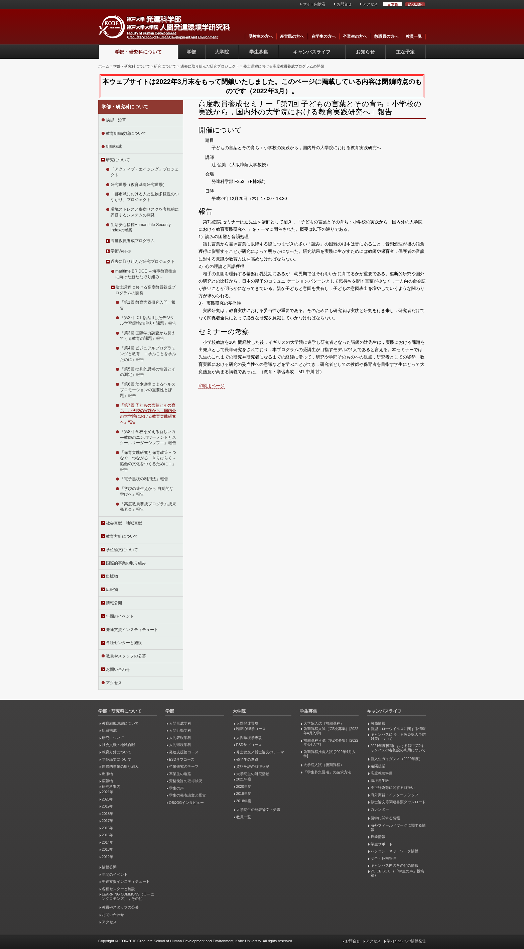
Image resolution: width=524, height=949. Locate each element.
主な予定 (405, 52)
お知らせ (365, 52)
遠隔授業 (378, 766)
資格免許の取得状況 (185, 781)
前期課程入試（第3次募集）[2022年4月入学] (330, 731)
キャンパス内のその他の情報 (394, 865)
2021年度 (243, 779)
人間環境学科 (180, 745)
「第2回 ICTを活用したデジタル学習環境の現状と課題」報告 (148, 320)
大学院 (222, 52)
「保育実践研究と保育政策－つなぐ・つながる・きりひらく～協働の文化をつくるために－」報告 (148, 460)
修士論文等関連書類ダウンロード (398, 802)
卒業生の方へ (355, 36)
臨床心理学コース (251, 729)
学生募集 (258, 52)
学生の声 (176, 788)
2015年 (107, 835)
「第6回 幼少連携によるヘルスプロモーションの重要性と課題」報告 (147, 390)
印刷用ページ (212, 385)
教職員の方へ (386, 36)
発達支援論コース (184, 752)
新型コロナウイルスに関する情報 (398, 729)
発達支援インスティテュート (132, 629)
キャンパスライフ (312, 52)
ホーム (103, 66)
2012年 (107, 857)
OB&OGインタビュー (186, 803)
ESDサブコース (182, 759)
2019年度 (243, 794)
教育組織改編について (126, 133)
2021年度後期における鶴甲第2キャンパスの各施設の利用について (398, 748)
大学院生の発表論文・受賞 (258, 810)
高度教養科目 (382, 773)
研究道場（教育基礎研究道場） (139, 184)
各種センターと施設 (124, 642)
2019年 (107, 806)
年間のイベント (120, 616)
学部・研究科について (138, 52)
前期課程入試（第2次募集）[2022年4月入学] (330, 742)
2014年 (107, 842)
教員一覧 (414, 36)
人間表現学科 (180, 738)
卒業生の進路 (180, 774)
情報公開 (114, 603)
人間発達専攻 (247, 723)
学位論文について (122, 549)
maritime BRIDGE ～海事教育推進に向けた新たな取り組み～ (145, 274)
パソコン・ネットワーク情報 (394, 851)
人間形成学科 (180, 723)
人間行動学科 (180, 730)
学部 (191, 52)
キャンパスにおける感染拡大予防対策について (398, 736)
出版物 (112, 576)
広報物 (112, 589)
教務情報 (378, 723)
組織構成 (114, 146)
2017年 (107, 821)
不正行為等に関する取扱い (393, 787)
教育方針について (122, 536)
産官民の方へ (292, 36)
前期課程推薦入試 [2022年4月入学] (329, 754)
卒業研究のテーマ (184, 766)
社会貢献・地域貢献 (124, 523)
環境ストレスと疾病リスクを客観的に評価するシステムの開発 (145, 212)
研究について (165, 66)
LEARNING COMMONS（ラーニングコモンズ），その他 (128, 896)
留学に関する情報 (385, 818)
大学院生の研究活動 (252, 774)
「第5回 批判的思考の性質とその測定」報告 (147, 372)
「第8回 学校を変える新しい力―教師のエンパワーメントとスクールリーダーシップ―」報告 (148, 437)
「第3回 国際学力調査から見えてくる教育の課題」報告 (147, 336)
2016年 (107, 828)
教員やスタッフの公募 (126, 656)
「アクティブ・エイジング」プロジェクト (145, 172)
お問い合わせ (118, 669)
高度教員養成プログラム (133, 240)
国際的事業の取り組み (126, 563)
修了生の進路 (247, 759)
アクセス (370, 4)
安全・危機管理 (383, 858)
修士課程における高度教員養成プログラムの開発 (283, 66)
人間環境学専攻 (249, 738)
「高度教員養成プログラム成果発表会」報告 (148, 507)
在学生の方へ (323, 36)
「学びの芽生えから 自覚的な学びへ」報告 (146, 491)
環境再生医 (380, 780)
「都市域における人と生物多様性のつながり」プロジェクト (145, 197)
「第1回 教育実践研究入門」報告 (147, 305)
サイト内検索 (314, 4)
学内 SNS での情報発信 (406, 941)
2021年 (107, 792)
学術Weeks (121, 251)
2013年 (107, 849)
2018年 (107, 814)
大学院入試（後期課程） (323, 765)
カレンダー (380, 809)
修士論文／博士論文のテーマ (260, 752)
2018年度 (243, 801)
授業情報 (378, 837)
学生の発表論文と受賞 (187, 795)
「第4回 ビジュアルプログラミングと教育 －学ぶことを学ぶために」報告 (148, 354)
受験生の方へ (261, 36)
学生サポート (382, 844)
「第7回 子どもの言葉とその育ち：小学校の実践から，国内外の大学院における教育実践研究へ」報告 (148, 413)
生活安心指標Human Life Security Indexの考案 (141, 227)
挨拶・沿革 (116, 120)
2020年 (107, 799)
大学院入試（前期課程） (323, 723)
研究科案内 (111, 786)
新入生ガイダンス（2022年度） (396, 759)
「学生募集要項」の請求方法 (327, 772)
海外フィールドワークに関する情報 (398, 827)
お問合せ (344, 4)
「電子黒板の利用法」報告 (144, 479)
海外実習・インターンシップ (394, 795)
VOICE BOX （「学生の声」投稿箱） (397, 873)
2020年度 (243, 786)
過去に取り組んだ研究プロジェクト (209, 66)
